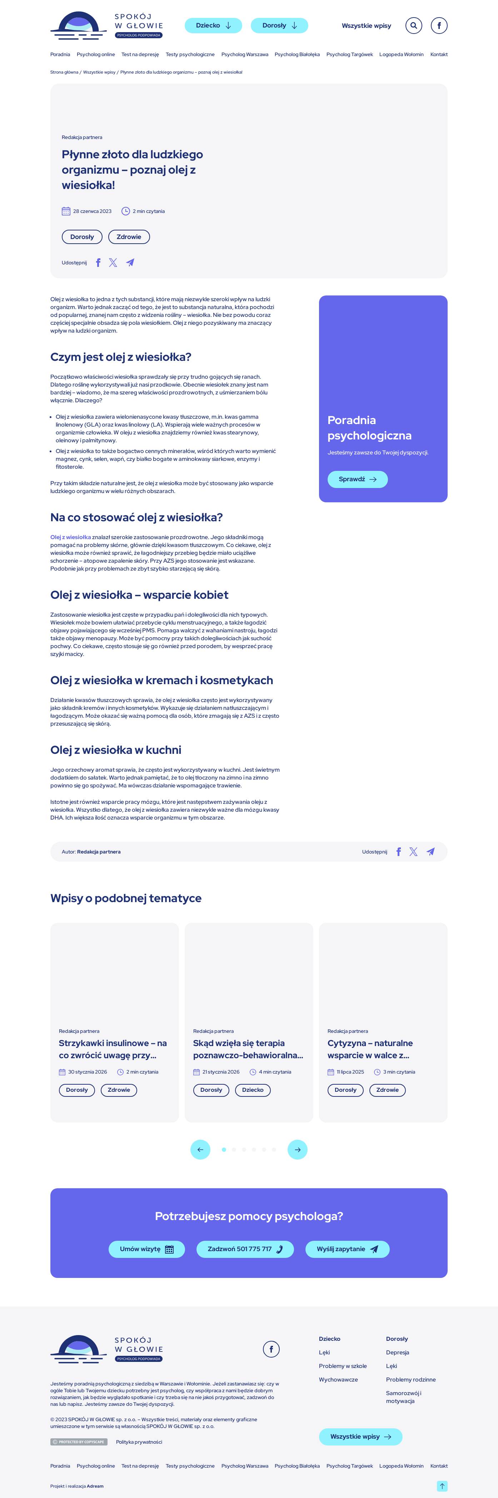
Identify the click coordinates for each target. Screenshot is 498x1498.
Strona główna (64, 72)
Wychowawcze (338, 1379)
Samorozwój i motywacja (403, 1397)
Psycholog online (96, 54)
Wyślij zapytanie (347, 1249)
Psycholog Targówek (350, 54)
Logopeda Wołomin (401, 54)
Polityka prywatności (139, 1442)
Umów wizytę (147, 1249)
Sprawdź (358, 479)
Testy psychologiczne (190, 54)
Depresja (397, 1352)
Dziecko (213, 25)
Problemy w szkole (343, 1366)
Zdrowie (129, 237)
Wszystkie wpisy (366, 25)
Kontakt (439, 54)
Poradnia (60, 54)
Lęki (324, 1352)
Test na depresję (140, 54)
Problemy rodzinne (411, 1379)
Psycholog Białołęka (297, 54)
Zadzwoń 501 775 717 (245, 1249)
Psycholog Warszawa (244, 54)
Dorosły (280, 25)
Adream (95, 1486)
